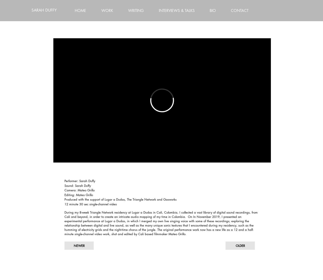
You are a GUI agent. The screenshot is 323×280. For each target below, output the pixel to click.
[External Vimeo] (162, 100)
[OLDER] (240, 246)
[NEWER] (79, 246)
